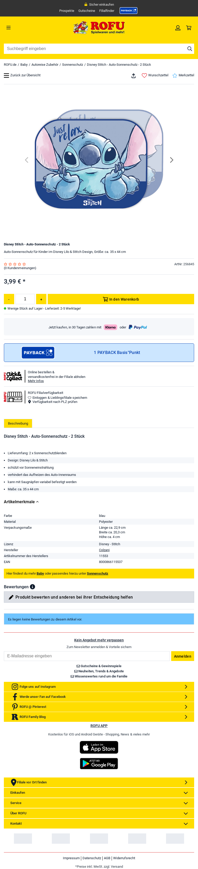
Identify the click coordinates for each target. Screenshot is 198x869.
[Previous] (27, 160)
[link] (128, 10)
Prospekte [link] (66, 11)
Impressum (71, 858)
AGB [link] (107, 858)
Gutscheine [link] (86, 11)
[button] (32, 586)
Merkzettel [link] (183, 75)
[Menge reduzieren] (9, 299)
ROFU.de (10, 65)
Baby (24, 65)
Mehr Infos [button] (36, 381)
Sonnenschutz (72, 65)
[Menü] (28, 27)
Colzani (104, 550)
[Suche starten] (189, 49)
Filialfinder (106, 11)
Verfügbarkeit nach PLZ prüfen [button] (52, 401)
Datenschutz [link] (91, 858)
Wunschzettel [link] (155, 75)
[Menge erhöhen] (41, 299)
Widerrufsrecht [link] (124, 858)
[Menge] (25, 299)
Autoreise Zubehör (44, 65)
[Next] (171, 160)
